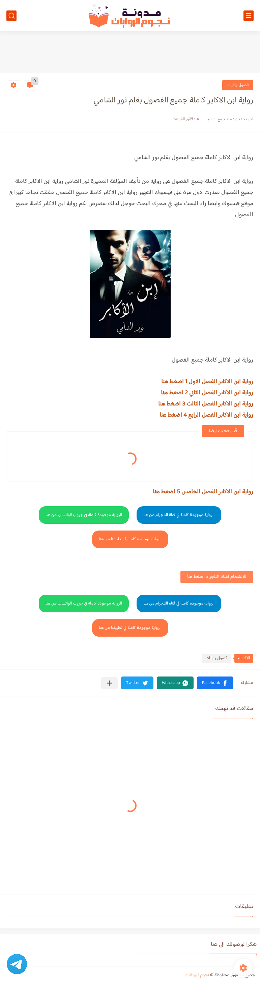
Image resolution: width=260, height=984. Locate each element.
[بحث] (11, 15)
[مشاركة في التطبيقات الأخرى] (109, 683)
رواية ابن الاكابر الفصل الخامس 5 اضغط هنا (203, 492)
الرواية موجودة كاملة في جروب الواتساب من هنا (84, 515)
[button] (215, 682)
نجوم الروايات (196, 975)
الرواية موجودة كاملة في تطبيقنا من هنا (130, 539)
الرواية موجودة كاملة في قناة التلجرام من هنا (178, 515)
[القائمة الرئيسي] (248, 15)
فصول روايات (238, 85)
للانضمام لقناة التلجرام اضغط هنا (217, 577)
